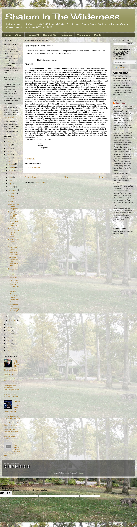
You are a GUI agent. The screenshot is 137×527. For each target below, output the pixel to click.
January (11, 164)
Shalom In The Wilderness (62, 16)
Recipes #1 (33, 35)
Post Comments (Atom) (43, 182)
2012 (8, 145)
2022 (9, 337)
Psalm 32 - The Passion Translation (11, 431)
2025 (9, 347)
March (11, 170)
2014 (8, 151)
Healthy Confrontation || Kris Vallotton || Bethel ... (13, 232)
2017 (8, 161)
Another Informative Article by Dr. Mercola (12, 417)
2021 (8, 334)
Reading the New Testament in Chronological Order (11, 388)
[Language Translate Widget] (125, 62)
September (13, 190)
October (12, 193)
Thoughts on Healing (12, 248)
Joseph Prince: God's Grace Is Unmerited (11, 424)
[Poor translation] (8, 493)
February (12, 167)
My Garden (83, 35)
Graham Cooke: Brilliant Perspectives (13, 207)
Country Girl (120, 103)
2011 (8, 142)
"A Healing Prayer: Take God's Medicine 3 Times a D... (13, 261)
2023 (9, 340)
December (13, 320)
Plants (97, 35)
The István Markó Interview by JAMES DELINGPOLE (14, 296)
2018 (8, 324)
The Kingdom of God (13, 197)
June (10, 180)
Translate (119, 67)
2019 (8, 327)
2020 (9, 331)
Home (7, 35)
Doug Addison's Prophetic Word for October (14, 215)
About (18, 35)
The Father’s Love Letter (13, 253)
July (10, 183)
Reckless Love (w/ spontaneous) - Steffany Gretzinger (13, 273)
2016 (8, 158)
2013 (8, 148)
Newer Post (31, 177)
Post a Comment (34, 167)
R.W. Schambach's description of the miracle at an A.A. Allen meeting (10, 378)
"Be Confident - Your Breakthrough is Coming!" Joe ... (14, 309)
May (10, 177)
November (12, 317)
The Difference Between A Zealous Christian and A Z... (14, 284)
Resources (66, 35)
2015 (8, 155)
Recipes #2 (49, 35)
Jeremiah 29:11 (9, 117)
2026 (9, 350)
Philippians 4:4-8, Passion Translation (11, 395)
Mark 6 (10, 201)
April (10, 174)
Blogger (81, 473)
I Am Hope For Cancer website (13, 242)
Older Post (103, 177)
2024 (9, 344)
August (11, 187)
